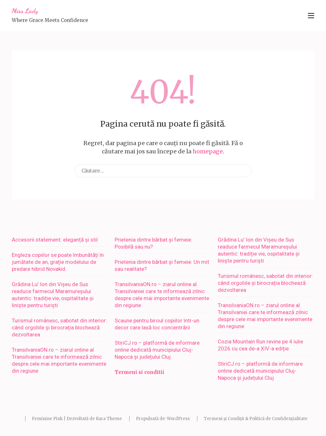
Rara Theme (109, 418)
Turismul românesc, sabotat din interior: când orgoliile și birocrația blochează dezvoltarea (59, 327)
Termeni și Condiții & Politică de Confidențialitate (256, 418)
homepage (208, 151)
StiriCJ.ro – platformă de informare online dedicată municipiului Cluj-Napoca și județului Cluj (157, 350)
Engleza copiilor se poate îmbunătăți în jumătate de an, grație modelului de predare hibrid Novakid (58, 262)
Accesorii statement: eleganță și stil (55, 239)
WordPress (178, 418)
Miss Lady (25, 11)
